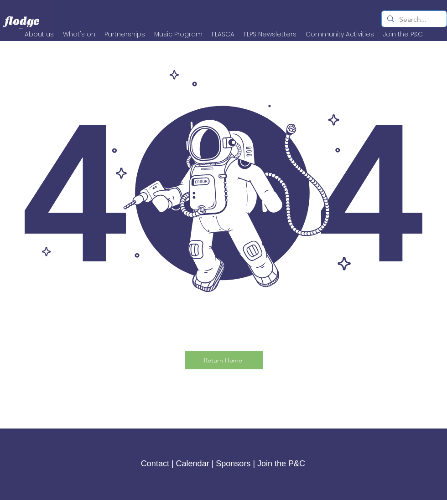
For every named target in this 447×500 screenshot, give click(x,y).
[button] (340, 34)
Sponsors (233, 463)
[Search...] (413, 19)
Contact (155, 463)
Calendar (192, 463)
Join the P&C (281, 463)
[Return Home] (224, 360)
